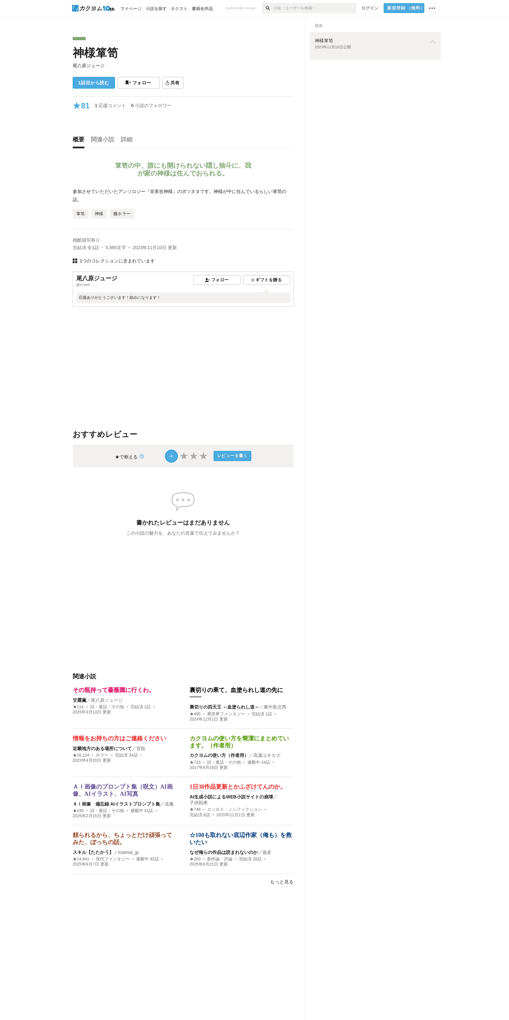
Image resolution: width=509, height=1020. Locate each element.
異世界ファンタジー (226, 714)
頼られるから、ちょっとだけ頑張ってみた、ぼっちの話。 (122, 838)
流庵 (169, 804)
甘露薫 (79, 700)
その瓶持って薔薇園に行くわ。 (114, 690)
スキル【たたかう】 (93, 852)
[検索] (267, 8)
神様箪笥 (95, 52)
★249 (78, 810)
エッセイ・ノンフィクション (234, 809)
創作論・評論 (219, 859)
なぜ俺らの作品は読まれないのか (224, 852)
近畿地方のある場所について (102, 748)
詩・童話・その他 (107, 707)
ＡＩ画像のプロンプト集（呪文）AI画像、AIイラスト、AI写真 (123, 790)
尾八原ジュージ (89, 65)
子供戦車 (199, 802)
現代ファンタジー (113, 859)
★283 (195, 859)
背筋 (140, 748)
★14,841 (81, 859)
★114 (78, 707)
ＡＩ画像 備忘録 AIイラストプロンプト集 (116, 804)
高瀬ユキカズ (266, 755)
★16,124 (81, 755)
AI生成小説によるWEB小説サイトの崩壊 (231, 796)
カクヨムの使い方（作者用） (219, 755)
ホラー (102, 755)
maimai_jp (128, 852)
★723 (195, 762)
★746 (195, 809)
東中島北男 (275, 707)
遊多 (266, 852)
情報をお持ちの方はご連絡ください (119, 738)
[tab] (80, 141)
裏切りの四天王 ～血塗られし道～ (224, 707)
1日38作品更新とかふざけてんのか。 (238, 786)
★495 (195, 714)
